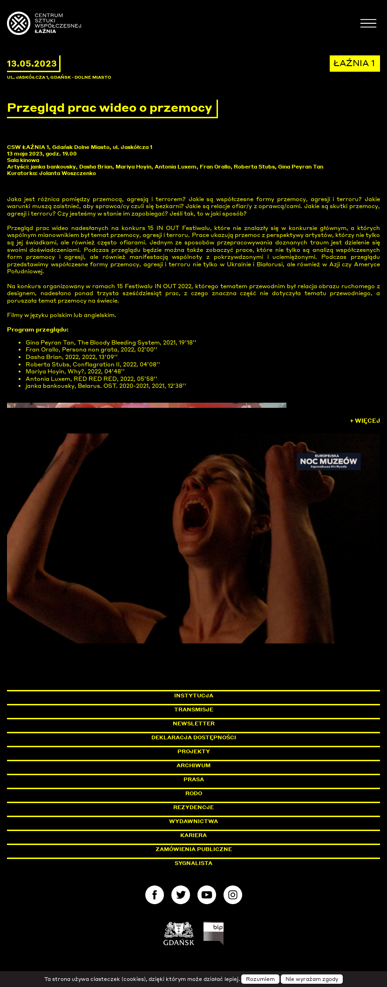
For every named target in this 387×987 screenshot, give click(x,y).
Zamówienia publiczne (215, 849)
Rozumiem (260, 979)
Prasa (193, 779)
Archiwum (193, 765)
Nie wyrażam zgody (311, 979)
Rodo (193, 793)
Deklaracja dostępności (193, 737)
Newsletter (194, 723)
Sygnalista (193, 863)
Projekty (193, 751)
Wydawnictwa (193, 821)
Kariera (193, 835)
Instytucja (193, 695)
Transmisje (233, 709)
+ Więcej (365, 420)
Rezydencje (193, 807)
